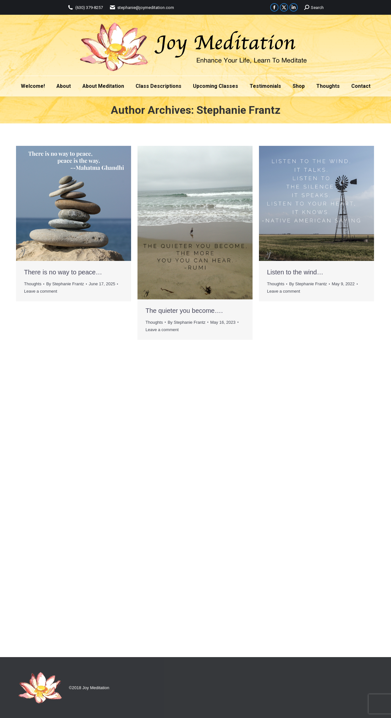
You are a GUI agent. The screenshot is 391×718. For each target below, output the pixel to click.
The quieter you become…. (184, 310)
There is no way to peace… (63, 272)
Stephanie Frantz (238, 110)
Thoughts (32, 283)
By (65, 283)
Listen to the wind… (295, 272)
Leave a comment (40, 291)
